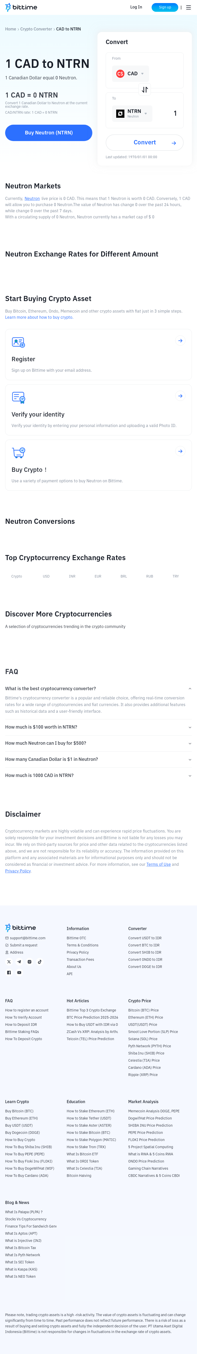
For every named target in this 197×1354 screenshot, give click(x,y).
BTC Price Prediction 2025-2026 (92, 1017)
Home (10, 29)
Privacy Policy (18, 871)
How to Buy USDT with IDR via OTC (94, 1025)
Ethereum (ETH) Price (145, 1017)
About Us (74, 967)
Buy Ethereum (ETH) (21, 1118)
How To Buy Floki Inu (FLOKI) (29, 1161)
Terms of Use (158, 865)
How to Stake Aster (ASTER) (89, 1125)
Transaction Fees (80, 960)
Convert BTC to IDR (144, 945)
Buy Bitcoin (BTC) (19, 1111)
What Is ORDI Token (83, 1161)
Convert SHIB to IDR (144, 952)
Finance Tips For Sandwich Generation (36, 1226)
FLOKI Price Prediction (146, 1140)
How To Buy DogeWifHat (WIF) (29, 1168)
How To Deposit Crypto (23, 1039)
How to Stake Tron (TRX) (86, 1147)
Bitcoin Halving (79, 1176)
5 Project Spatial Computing (150, 1147)
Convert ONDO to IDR (145, 960)
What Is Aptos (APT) (21, 1233)
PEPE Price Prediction (145, 1133)
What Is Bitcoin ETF (82, 1154)
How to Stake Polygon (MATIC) (91, 1140)
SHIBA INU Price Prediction (150, 1125)
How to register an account (26, 1010)
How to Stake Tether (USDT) (89, 1118)
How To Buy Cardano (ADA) (26, 1176)
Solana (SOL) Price (142, 1039)
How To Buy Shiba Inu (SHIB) (28, 1147)
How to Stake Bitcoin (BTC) (88, 1133)
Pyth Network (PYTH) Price (149, 1046)
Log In (136, 7)
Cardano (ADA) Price (144, 1068)
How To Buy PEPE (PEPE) (25, 1154)
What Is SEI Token (19, 1262)
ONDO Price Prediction (146, 1161)
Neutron (32, 199)
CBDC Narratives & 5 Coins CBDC (154, 1176)
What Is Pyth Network (22, 1255)
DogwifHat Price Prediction (150, 1118)
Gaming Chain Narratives (148, 1168)
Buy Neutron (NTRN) (49, 132)
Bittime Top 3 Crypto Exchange (91, 1010)
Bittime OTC (76, 938)
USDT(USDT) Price (142, 1025)
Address (16, 952)
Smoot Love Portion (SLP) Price (153, 1032)
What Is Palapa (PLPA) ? (24, 1212)
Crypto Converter (36, 29)
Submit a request (23, 945)
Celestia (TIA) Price (144, 1060)
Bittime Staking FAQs (22, 1032)
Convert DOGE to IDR (145, 967)
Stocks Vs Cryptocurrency (25, 1219)
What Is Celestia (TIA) (84, 1168)
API (70, 974)
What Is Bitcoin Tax (20, 1248)
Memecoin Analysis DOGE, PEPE (154, 1111)
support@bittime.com (27, 938)
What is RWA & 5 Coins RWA (150, 1154)
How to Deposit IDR (21, 1025)
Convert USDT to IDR (145, 938)
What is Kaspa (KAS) (21, 1269)
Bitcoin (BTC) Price (143, 1010)
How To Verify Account (23, 1017)
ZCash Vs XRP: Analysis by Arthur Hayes (99, 1032)
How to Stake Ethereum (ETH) (91, 1111)
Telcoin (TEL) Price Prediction (90, 1039)
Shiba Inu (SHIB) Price (146, 1053)
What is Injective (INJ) (23, 1241)
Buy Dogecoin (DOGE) (22, 1133)
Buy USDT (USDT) (19, 1125)
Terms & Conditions (82, 945)
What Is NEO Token (20, 1276)
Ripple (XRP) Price (143, 1075)
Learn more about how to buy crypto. (39, 318)
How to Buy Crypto (20, 1140)
